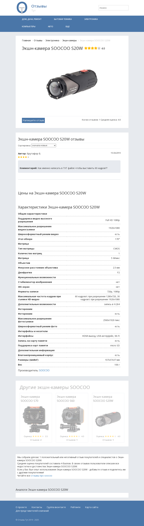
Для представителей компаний (32, 510)
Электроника (91, 19)
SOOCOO (44, 370)
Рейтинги (75, 507)
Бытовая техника (63, 19)
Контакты (36, 507)
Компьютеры (28, 26)
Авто (50, 26)
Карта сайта (91, 507)
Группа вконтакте (56, 507)
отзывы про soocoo (41, 475)
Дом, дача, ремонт (32, 19)
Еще (68, 26)
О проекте (21, 507)
